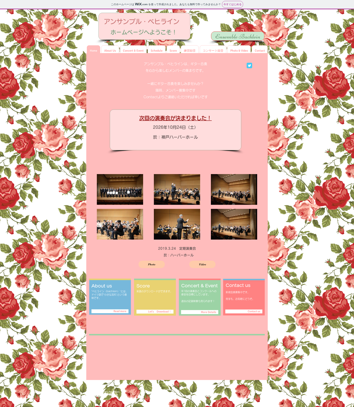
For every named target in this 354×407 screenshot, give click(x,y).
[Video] (202, 264)
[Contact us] (243, 311)
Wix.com (113, 394)
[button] (239, 50)
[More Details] (199, 312)
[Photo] (151, 264)
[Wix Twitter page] (249, 65)
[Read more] (109, 311)
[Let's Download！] (154, 312)
